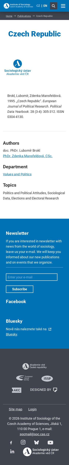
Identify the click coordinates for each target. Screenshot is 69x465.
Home (9, 16)
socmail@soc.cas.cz (34, 434)
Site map (15, 409)
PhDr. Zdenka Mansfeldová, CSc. (28, 156)
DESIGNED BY (43, 390)
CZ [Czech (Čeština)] (38, 6)
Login (32, 409)
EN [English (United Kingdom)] (45, 6)
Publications (24, 16)
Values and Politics (17, 174)
